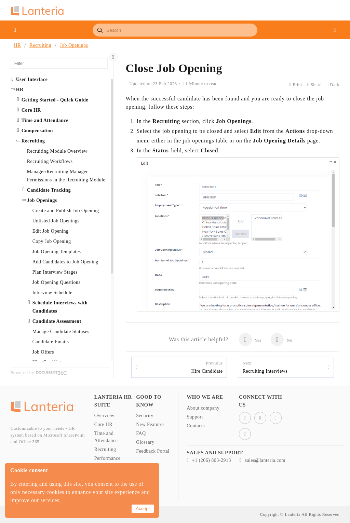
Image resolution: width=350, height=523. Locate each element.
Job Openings (74, 45)
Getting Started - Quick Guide (55, 99)
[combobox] (175, 30)
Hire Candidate (207, 367)
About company (203, 408)
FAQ (141, 433)
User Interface (32, 79)
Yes (250, 339)
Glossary (145, 442)
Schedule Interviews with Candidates (60, 307)
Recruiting (40, 45)
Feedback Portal (153, 451)
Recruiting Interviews (264, 367)
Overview (104, 415)
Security (144, 415)
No (281, 339)
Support (195, 416)
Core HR (31, 110)
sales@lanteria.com (262, 460)
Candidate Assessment (56, 321)
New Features (150, 424)
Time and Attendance (45, 120)
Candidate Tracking (49, 190)
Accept (143, 508)
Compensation (37, 130)
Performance (107, 458)
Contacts (196, 425)
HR (17, 45)
